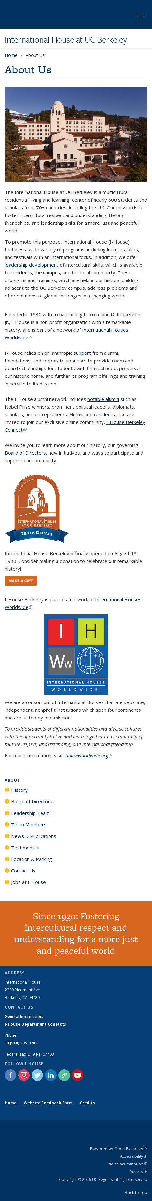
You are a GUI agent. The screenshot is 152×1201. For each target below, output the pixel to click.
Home (11, 55)
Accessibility (133, 1156)
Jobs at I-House (28, 882)
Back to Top (136, 1192)
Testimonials (25, 847)
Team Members (29, 824)
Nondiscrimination (127, 1164)
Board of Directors (31, 801)
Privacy (138, 1171)
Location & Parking (31, 859)
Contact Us (23, 870)
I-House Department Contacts (35, 1024)
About (12, 780)
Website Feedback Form (48, 1103)
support (82, 353)
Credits (87, 1103)
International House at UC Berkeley (66, 39)
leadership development (31, 265)
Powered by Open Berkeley (118, 1148)
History (19, 790)
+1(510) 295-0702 (21, 1043)
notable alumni (103, 399)
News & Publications (33, 836)
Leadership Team (30, 813)
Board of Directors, (26, 453)
